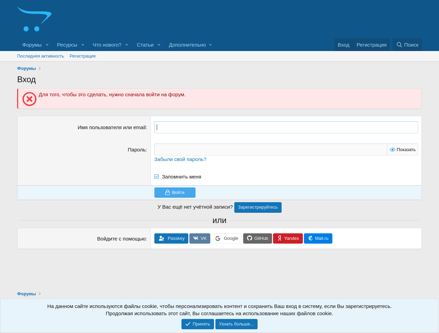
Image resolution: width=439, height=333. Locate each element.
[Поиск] (407, 44)
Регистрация (83, 56)
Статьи (145, 45)
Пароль (137, 149)
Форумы (31, 45)
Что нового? (107, 45)
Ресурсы (67, 45)
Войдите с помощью (121, 239)
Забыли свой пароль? (180, 159)
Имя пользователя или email (112, 127)
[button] (47, 44)
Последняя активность (40, 56)
